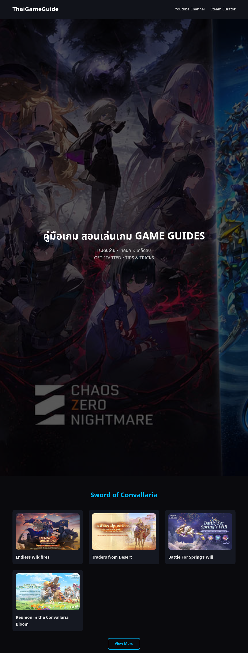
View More (124, 643)
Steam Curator (223, 9)
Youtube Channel (190, 9)
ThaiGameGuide (35, 9)
